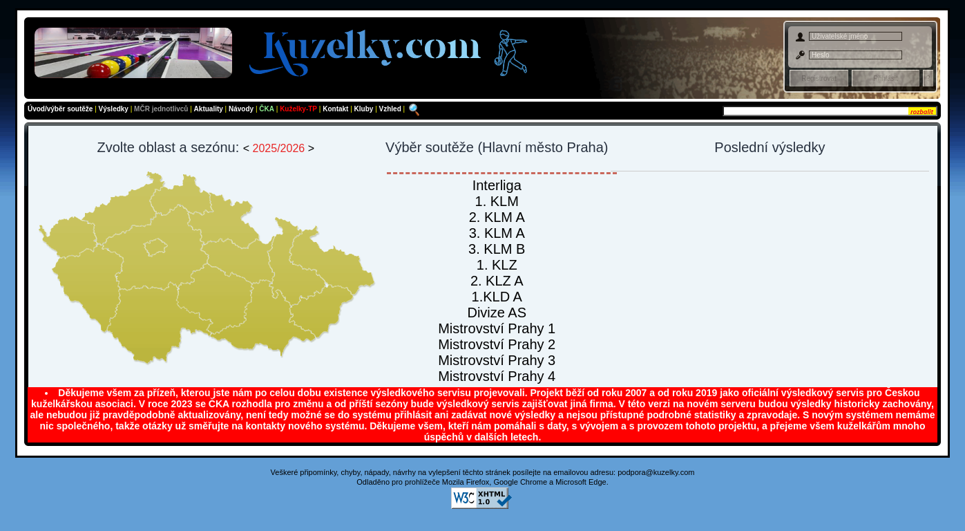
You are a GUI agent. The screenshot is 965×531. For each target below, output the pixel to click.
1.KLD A (497, 296)
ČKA (266, 109)
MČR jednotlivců (162, 109)
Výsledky (113, 109)
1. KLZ (497, 264)
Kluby (365, 109)
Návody (242, 109)
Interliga (497, 185)
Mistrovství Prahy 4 (496, 376)
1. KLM (497, 201)
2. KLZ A (497, 280)
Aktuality (208, 109)
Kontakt (336, 109)
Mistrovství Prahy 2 (496, 344)
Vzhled (391, 109)
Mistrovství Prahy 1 (496, 328)
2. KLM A (497, 217)
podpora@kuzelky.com (656, 472)
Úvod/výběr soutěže (60, 109)
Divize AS (496, 312)
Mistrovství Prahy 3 (496, 360)
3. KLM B (496, 249)
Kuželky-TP (298, 109)
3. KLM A (497, 233)
